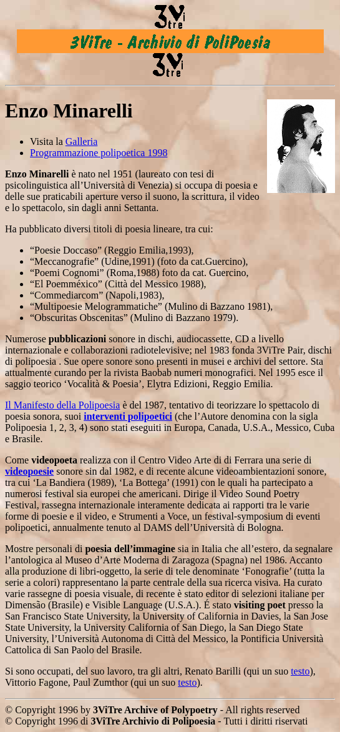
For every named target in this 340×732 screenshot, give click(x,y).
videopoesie (29, 471)
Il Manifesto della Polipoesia (62, 405)
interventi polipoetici (128, 416)
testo (300, 671)
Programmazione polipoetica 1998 (98, 152)
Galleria (82, 141)
